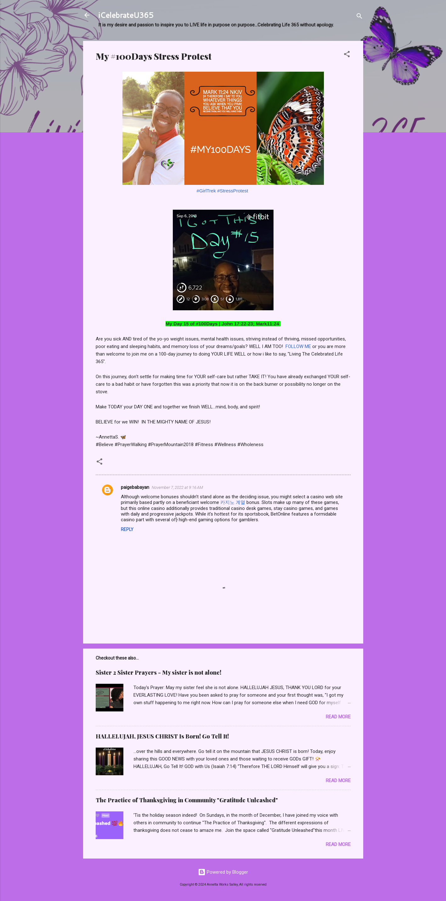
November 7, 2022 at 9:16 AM (177, 487)
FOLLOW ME (298, 346)
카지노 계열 (232, 502)
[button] (347, 55)
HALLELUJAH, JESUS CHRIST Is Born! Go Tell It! (162, 736)
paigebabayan (135, 487)
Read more (338, 717)
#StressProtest (232, 190)
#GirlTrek (206, 190)
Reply (127, 529)
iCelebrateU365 (125, 15)
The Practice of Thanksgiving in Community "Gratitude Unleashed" (187, 800)
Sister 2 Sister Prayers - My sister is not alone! (158, 672)
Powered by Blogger (223, 872)
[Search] (359, 17)
